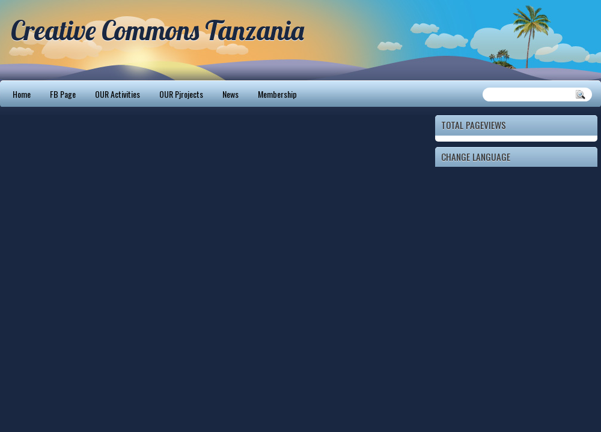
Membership (277, 94)
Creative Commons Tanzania (157, 30)
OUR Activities (117, 94)
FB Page (63, 94)
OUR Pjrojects (181, 94)
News (230, 94)
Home (22, 94)
